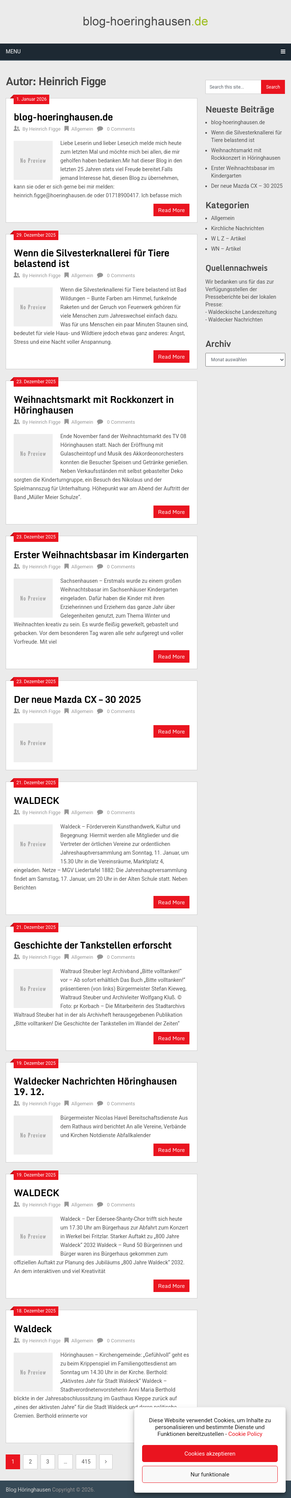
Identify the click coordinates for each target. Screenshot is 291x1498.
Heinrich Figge (45, 129)
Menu (13, 51)
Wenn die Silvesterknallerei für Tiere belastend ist (91, 258)
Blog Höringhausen (28, 1490)
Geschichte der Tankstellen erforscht (93, 945)
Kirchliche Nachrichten (237, 228)
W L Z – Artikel (228, 239)
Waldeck (32, 1328)
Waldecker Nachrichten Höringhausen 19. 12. (95, 1086)
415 (86, 1462)
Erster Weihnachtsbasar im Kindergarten (101, 554)
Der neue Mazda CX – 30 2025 (77, 699)
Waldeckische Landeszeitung (242, 312)
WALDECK (36, 800)
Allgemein (82, 129)
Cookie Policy (245, 1434)
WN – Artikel (226, 249)
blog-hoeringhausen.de (63, 116)
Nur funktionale (210, 1474)
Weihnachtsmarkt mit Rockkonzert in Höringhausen (94, 404)
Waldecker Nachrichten (235, 320)
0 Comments (121, 129)
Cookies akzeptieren (210, 1453)
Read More (171, 210)
